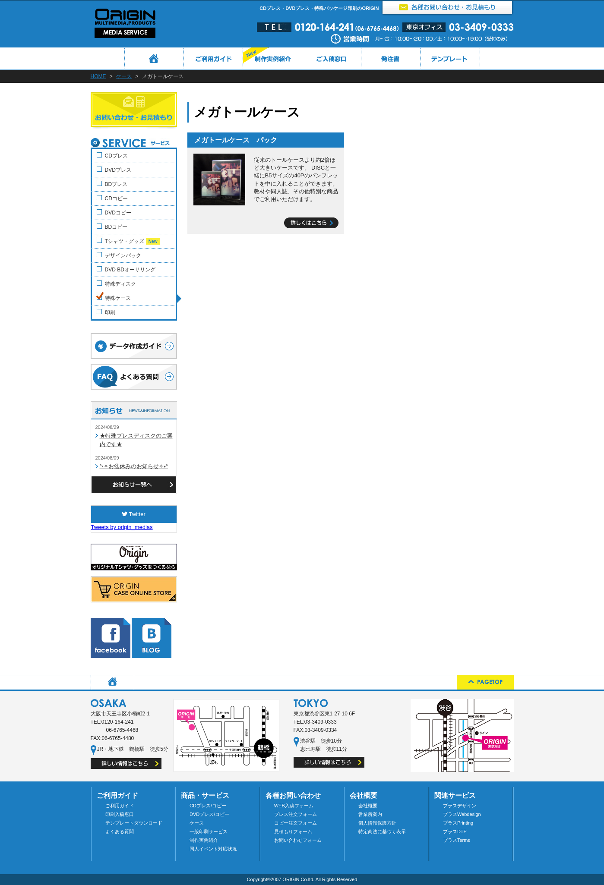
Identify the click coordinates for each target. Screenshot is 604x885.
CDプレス (116, 156)
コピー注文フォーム (295, 822)
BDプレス (116, 184)
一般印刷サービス (209, 831)
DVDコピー (118, 213)
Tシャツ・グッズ (132, 241)
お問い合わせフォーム (298, 840)
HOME (98, 76)
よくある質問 (119, 831)
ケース (124, 76)
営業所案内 (370, 814)
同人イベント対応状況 (213, 848)
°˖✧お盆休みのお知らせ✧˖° (134, 466)
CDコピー (116, 198)
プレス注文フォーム (295, 814)
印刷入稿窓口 (119, 814)
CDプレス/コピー (208, 805)
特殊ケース (118, 298)
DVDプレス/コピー (209, 814)
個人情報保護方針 (377, 822)
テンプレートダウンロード (133, 822)
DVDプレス (118, 170)
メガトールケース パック (235, 140)
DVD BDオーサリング (130, 270)
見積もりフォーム (293, 831)
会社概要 (367, 805)
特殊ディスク (120, 284)
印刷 (110, 312)
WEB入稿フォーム (293, 805)
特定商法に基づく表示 (382, 831)
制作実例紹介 (204, 840)
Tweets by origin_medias (122, 527)
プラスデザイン (459, 805)
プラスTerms (456, 840)
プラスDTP (455, 831)
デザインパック (123, 255)
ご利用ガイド (119, 805)
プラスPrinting (458, 822)
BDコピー (116, 227)
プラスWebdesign (462, 814)
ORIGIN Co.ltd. (298, 879)
